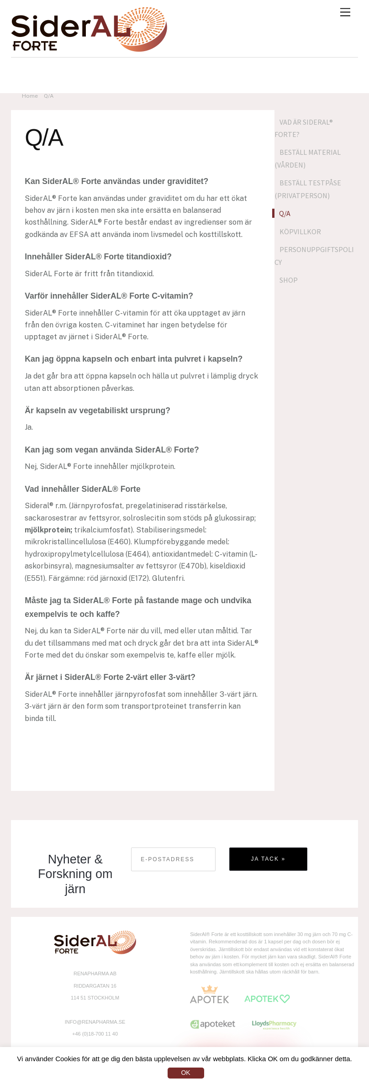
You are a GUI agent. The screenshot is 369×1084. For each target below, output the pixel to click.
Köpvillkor (300, 231)
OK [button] (185, 1072)
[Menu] (345, 12)
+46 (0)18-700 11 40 (95, 1034)
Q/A (284, 213)
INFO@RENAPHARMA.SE (95, 1022)
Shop (288, 279)
